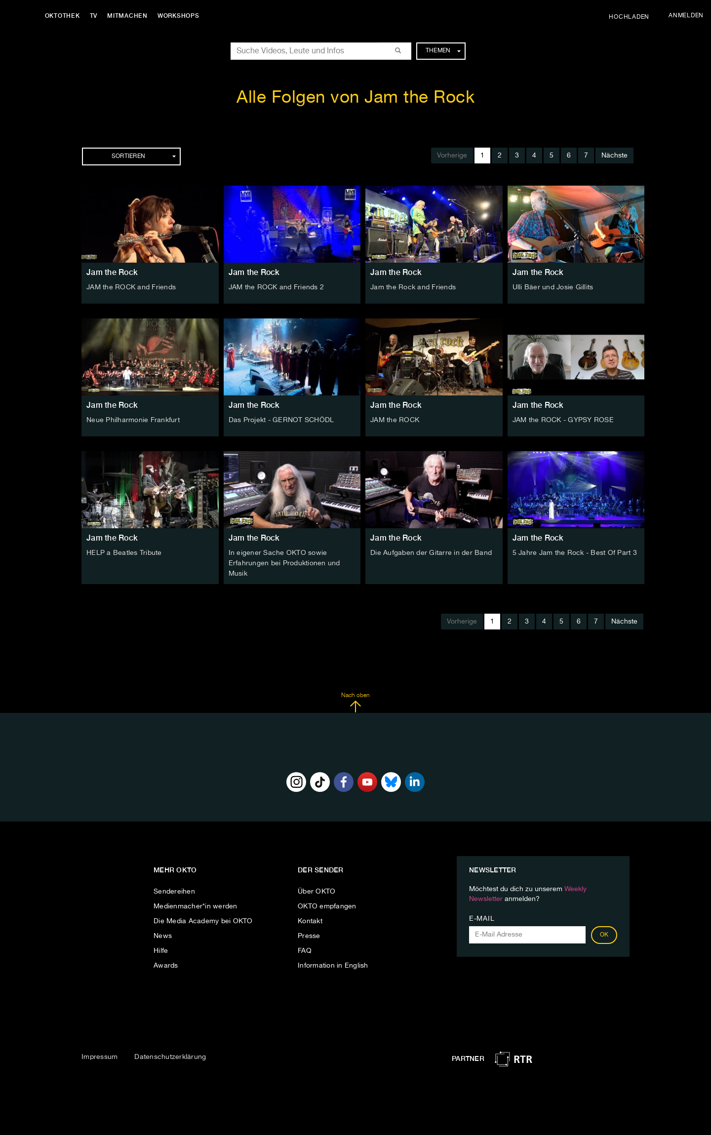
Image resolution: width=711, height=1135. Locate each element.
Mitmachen (130, 15)
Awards (166, 964)
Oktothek (64, 15)
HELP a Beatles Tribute (124, 552)
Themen (443, 51)
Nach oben (355, 701)
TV (96, 15)
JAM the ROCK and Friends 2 (276, 287)
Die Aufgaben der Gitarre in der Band (431, 552)
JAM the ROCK (394, 420)
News (163, 935)
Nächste (614, 155)
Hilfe (161, 949)
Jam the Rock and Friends (413, 287)
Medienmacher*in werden (195, 905)
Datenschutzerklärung (170, 1056)
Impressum (99, 1056)
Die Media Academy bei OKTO (203, 920)
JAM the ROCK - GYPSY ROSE (563, 420)
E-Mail (481, 917)
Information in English (333, 964)
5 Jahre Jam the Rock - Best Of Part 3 (575, 552)
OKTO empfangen (327, 905)
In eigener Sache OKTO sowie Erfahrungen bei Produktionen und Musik (284, 562)
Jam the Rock (112, 272)
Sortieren (144, 156)
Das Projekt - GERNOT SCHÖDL (281, 420)
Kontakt (310, 920)
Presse (309, 935)
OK (604, 934)
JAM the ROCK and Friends (131, 287)
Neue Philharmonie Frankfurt (133, 420)
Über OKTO (316, 890)
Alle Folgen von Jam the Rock (355, 98)
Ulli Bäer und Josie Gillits (553, 287)
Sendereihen (174, 890)
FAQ (305, 949)
